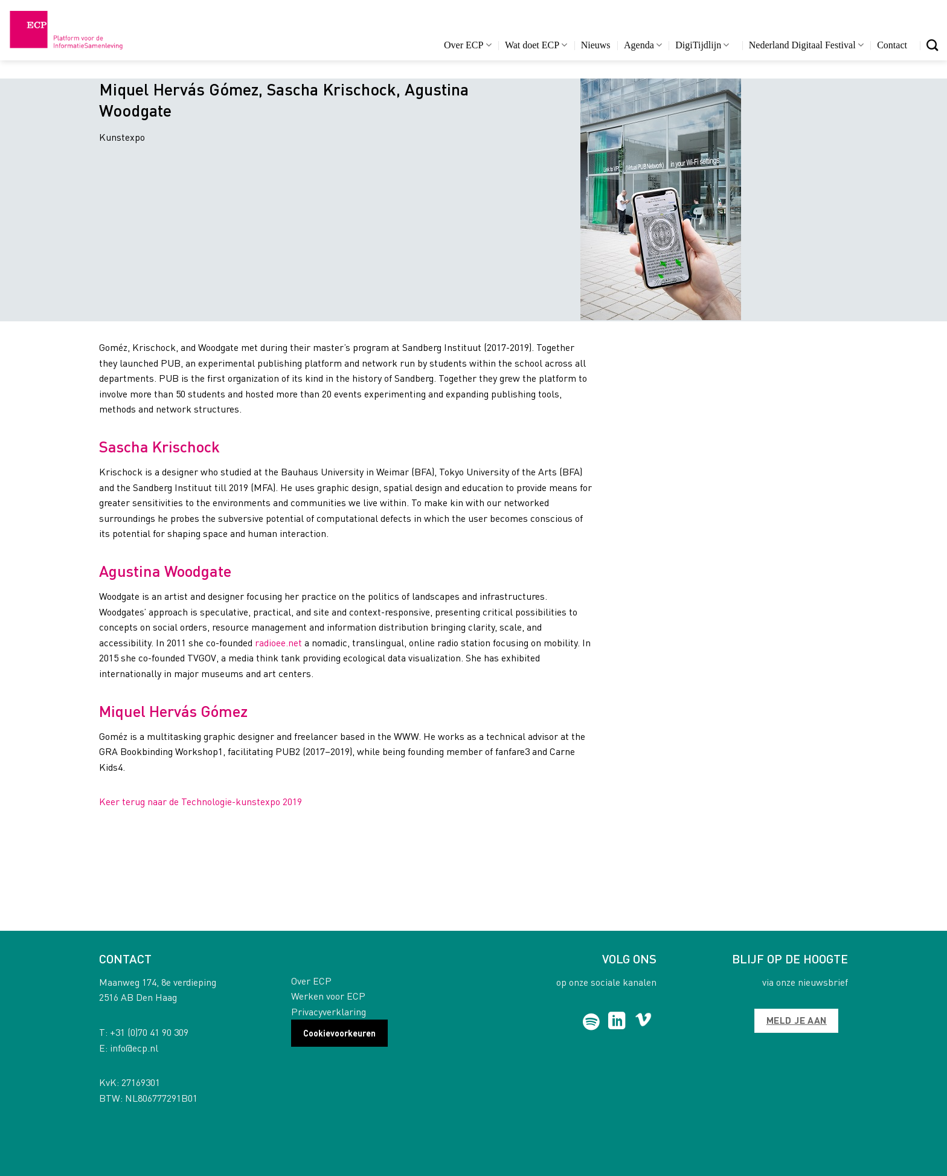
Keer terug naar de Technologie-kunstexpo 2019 (200, 801)
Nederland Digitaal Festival (806, 45)
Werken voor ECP (328, 995)
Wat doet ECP (536, 45)
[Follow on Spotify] (591, 1022)
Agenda (643, 45)
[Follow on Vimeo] (643, 1022)
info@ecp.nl (134, 1047)
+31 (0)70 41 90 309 (149, 1032)
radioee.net (278, 642)
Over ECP (468, 45)
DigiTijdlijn (702, 45)
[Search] (932, 45)
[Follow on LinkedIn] (617, 1022)
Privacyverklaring (328, 1011)
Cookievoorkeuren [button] (339, 1032)
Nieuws (596, 45)
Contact (892, 45)
